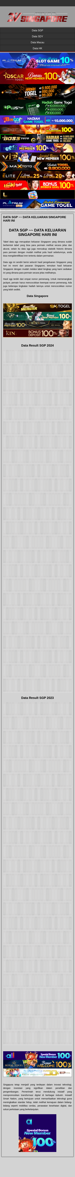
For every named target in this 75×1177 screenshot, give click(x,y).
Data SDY (37, 36)
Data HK (37, 48)
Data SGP (37, 30)
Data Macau (37, 42)
